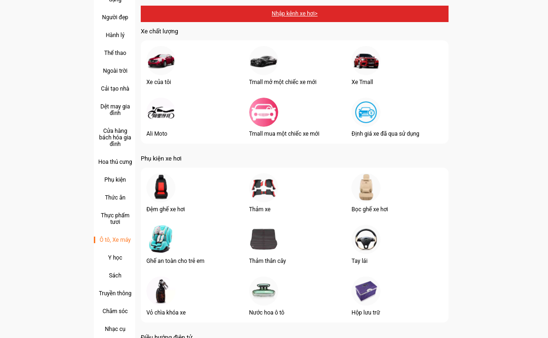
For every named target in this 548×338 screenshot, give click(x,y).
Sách (115, 275)
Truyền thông (115, 293)
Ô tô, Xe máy (115, 240)
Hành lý (115, 35)
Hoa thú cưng (115, 162)
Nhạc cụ (115, 329)
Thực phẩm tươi (115, 218)
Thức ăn (115, 197)
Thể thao (115, 53)
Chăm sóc (115, 311)
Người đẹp (115, 17)
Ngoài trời (115, 71)
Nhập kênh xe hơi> (295, 13)
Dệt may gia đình (115, 109)
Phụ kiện (115, 180)
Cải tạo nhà (115, 88)
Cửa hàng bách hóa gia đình (115, 137)
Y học (115, 257)
